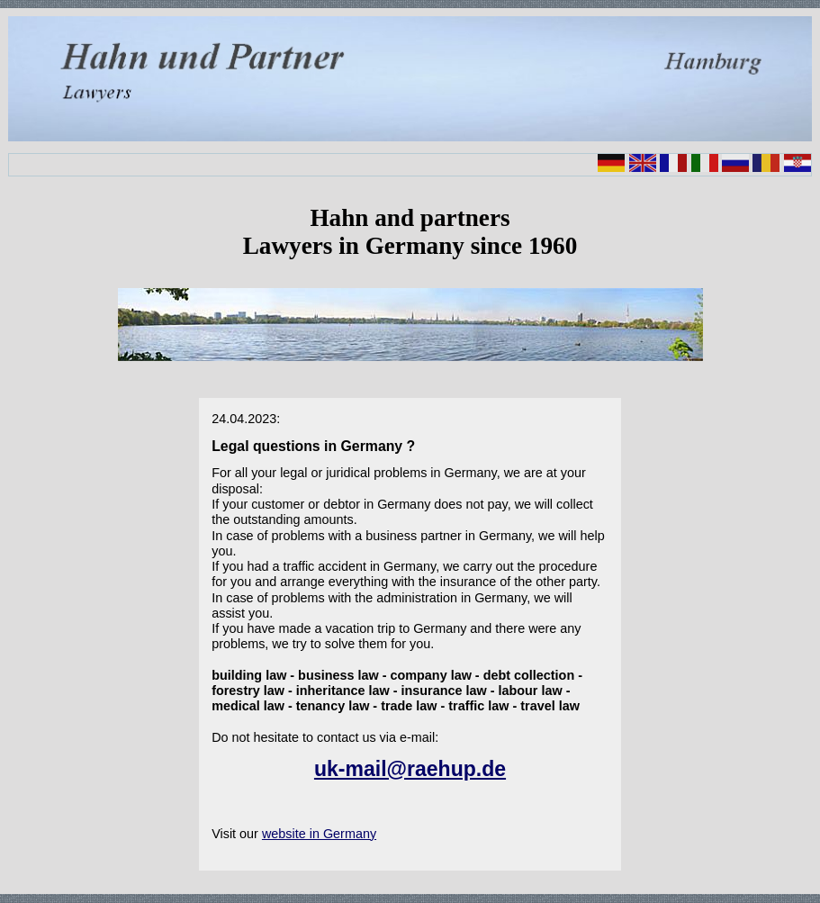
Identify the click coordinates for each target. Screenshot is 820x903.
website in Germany (319, 833)
